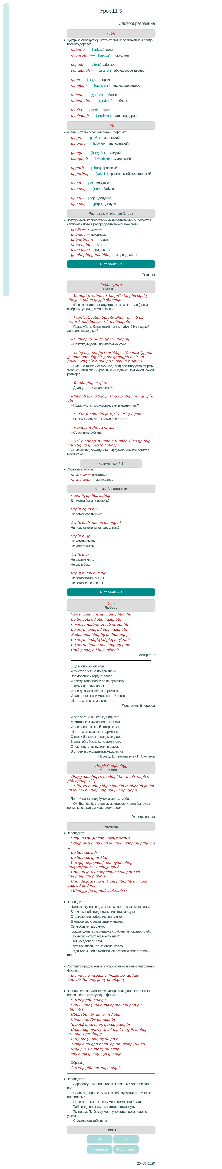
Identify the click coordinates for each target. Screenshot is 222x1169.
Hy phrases (99, 1149)
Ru (126, 1139)
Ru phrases (126, 1149)
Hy (99, 1139)
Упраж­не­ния (113, 264)
